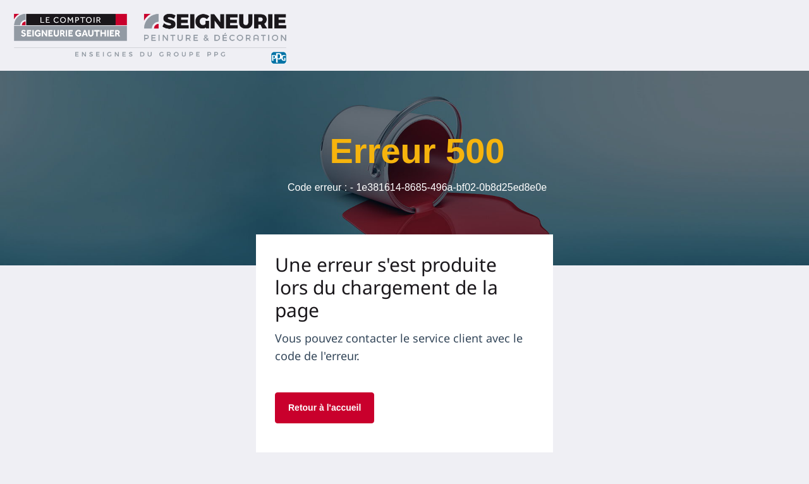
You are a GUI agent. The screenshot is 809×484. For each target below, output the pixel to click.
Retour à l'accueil (324, 407)
